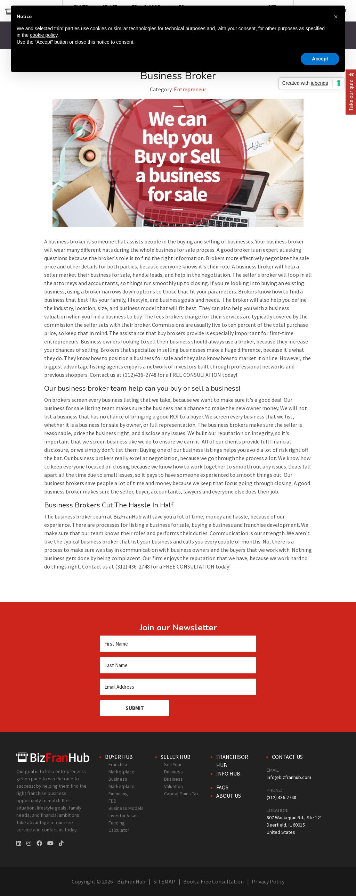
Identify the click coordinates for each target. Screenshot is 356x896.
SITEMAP (164, 881)
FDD (112, 801)
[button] (335, 16)
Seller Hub (176, 756)
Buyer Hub (119, 756)
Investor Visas (123, 815)
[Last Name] (178, 665)
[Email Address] (178, 687)
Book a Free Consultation (213, 881)
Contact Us (287, 756)
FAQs (222, 787)
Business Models (126, 808)
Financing (118, 793)
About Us (228, 795)
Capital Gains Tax (181, 793)
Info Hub (228, 773)
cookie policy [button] (43, 35)
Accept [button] (320, 58)
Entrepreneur (190, 89)
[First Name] (178, 644)
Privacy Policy (268, 881)
